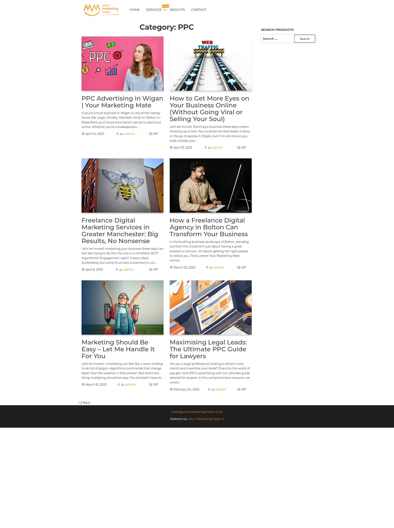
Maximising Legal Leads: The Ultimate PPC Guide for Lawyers (208, 349)
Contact (198, 10)
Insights (177, 10)
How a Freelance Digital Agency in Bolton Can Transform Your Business (209, 227)
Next (86, 403)
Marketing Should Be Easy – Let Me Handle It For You (118, 349)
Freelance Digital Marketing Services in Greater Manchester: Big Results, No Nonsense (120, 230)
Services (156, 8)
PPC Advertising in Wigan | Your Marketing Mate (122, 101)
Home (135, 10)
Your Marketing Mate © (206, 419)
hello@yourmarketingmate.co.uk (197, 412)
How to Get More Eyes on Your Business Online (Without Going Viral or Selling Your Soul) (209, 108)
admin (129, 134)
